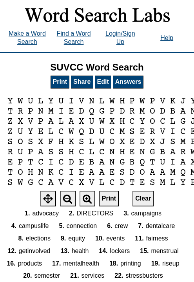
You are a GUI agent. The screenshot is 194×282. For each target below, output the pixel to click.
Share (82, 81)
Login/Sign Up (120, 37)
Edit (103, 81)
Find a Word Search (74, 37)
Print (60, 81)
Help (166, 37)
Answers (128, 81)
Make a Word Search (27, 37)
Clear (143, 198)
